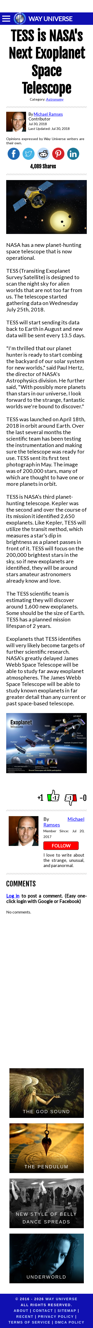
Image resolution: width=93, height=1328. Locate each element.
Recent (24, 1317)
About (21, 1311)
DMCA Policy (69, 1322)
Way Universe (61, 1299)
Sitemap (67, 1311)
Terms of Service (29, 1322)
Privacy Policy (56, 1317)
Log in (12, 896)
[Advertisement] (46, 6)
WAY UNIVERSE (50, 18)
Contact (43, 1311)
